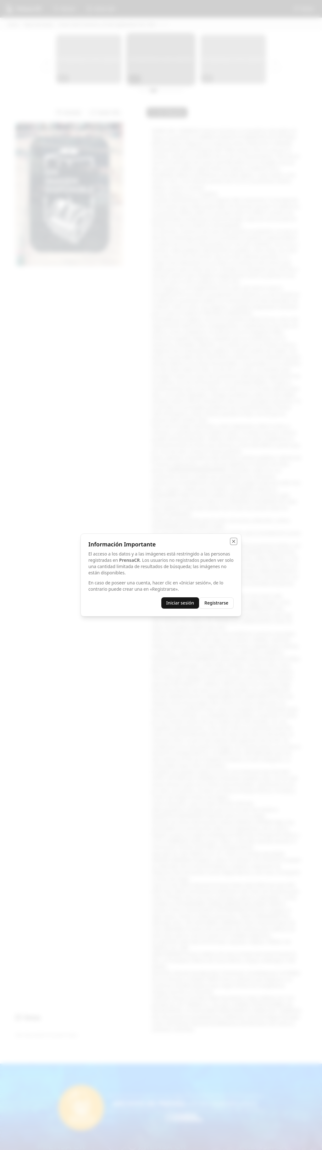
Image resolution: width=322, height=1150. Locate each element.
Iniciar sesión (180, 603)
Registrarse (216, 603)
